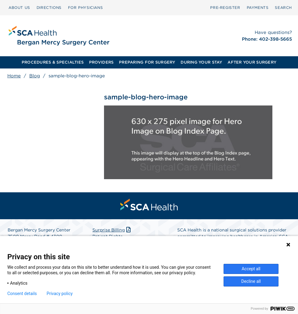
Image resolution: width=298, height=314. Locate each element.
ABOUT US (19, 7)
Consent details (22, 293)
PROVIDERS (101, 62)
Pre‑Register (225, 7)
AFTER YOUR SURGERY (252, 62)
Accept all (251, 268)
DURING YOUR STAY (201, 62)
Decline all (251, 281)
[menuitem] (19, 7)
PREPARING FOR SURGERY (147, 62)
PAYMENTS (258, 7)
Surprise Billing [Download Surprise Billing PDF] (112, 229)
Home (14, 76)
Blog (34, 76)
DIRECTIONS (49, 7)
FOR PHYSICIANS (85, 7)
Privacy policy (60, 293)
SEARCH (283, 7)
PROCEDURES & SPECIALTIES (53, 62)
